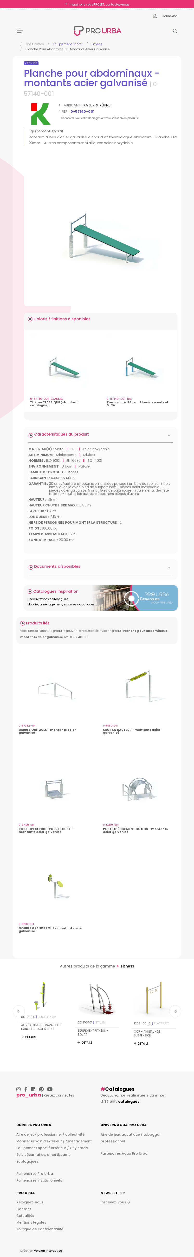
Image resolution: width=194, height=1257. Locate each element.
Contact (23, 1209)
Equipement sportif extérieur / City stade (52, 1148)
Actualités (25, 1215)
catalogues (128, 1101)
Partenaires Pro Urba (34, 1173)
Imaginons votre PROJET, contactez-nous (99, 4)
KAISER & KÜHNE (97, 105)
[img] (100, 229)
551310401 (92, 1022)
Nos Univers (35, 44)
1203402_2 (151, 1023)
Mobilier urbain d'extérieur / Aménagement (54, 1141)
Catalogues (120, 1089)
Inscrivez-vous (115, 1202)
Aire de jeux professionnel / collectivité (50, 1134)
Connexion (170, 16)
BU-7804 (38, 1017)
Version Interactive (48, 1251)
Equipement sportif (68, 44)
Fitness (97, 44)
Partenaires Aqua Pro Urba (124, 1153)
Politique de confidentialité (39, 1229)
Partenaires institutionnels (39, 1180)
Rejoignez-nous (30, 1202)
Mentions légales (31, 1222)
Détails (30, 1037)
